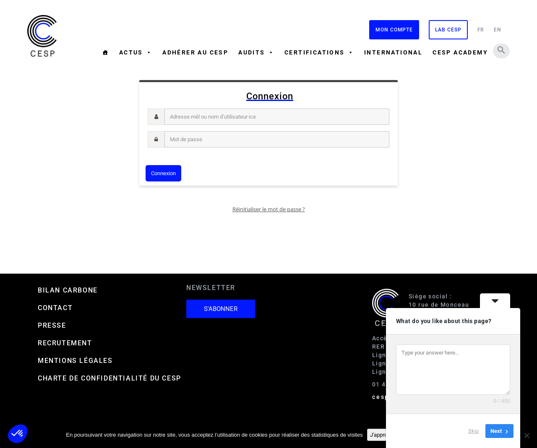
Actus (135, 52)
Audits (256, 52)
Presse (52, 325)
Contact (55, 308)
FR (481, 30)
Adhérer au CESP (195, 52)
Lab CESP (448, 30)
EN (497, 30)
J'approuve (383, 435)
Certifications (319, 52)
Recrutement (65, 343)
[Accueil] (105, 52)
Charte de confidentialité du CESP (109, 378)
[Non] (526, 435)
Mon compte (394, 30)
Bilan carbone (68, 290)
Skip (473, 431)
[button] (501, 50)
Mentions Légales (75, 361)
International (393, 52)
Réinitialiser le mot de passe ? (268, 209)
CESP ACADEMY (460, 52)
